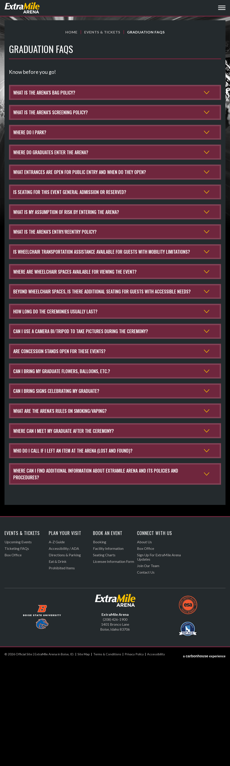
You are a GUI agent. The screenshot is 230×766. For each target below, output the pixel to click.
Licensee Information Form (113, 666)
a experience (204, 759)
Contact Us (146, 677)
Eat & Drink (57, 666)
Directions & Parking (65, 660)
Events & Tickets (102, 32)
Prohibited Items (62, 673)
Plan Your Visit (65, 637)
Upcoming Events (18, 647)
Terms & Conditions (107, 759)
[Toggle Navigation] (222, 8)
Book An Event (107, 637)
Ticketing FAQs (16, 653)
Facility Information (108, 653)
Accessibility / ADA (64, 653)
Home (71, 32)
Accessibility (156, 759)
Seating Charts (104, 660)
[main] (115, 320)
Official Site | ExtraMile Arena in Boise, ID (22, 7)
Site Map (83, 759)
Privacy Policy (134, 759)
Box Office (13, 660)
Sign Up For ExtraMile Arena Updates (159, 662)
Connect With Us (154, 637)
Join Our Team (148, 670)
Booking (99, 647)
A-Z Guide (57, 647)
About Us (144, 647)
